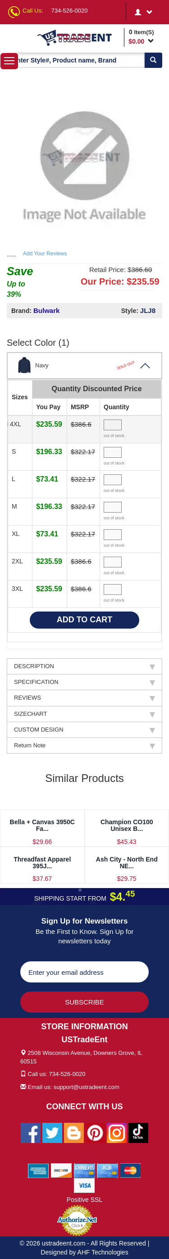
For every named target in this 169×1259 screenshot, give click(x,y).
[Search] (153, 60)
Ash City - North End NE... (127, 863)
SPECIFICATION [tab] (84, 682)
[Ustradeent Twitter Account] (52, 1132)
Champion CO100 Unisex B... (126, 825)
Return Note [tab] (84, 745)
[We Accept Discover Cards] (61, 1170)
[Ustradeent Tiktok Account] (138, 1132)
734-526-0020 (69, 10)
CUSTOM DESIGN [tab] (84, 729)
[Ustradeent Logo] (79, 37)
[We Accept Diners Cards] (84, 1170)
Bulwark (46, 310)
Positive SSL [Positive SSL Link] (84, 1199)
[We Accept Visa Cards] (84, 1184)
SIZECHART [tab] (84, 714)
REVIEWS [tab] (84, 697)
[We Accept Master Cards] (130, 1170)
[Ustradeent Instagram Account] (117, 1132)
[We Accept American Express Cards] (38, 1170)
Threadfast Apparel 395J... (42, 863)
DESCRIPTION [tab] (84, 666)
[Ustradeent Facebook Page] (31, 1132)
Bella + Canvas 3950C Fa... (42, 825)
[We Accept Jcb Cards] (107, 1170)
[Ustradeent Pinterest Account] (95, 1132)
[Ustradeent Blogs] (74, 1132)
